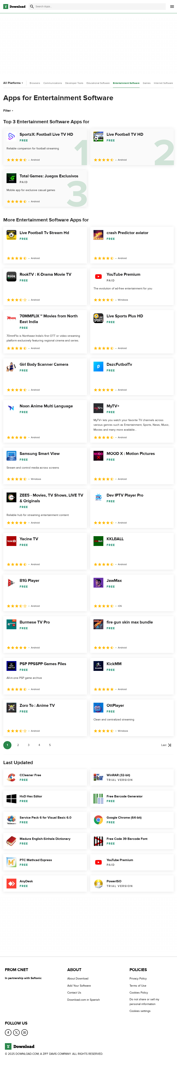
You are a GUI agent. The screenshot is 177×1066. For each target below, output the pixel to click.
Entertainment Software (126, 83)
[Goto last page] (166, 745)
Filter (8, 111)
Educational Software (98, 83)
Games (147, 83)
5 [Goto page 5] (50, 745)
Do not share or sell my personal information (144, 1002)
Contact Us (74, 992)
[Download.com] (14, 6)
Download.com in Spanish (83, 1000)
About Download (77, 978)
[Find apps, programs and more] (97, 6)
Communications (52, 83)
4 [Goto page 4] (39, 745)
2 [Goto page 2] (18, 745)
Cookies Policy (139, 992)
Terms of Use (138, 985)
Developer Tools (74, 83)
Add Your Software (79, 985)
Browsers (35, 83)
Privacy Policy (138, 978)
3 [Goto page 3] (28, 745)
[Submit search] (32, 6)
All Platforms (13, 83)
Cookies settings (140, 1011)
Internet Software (163, 83)
